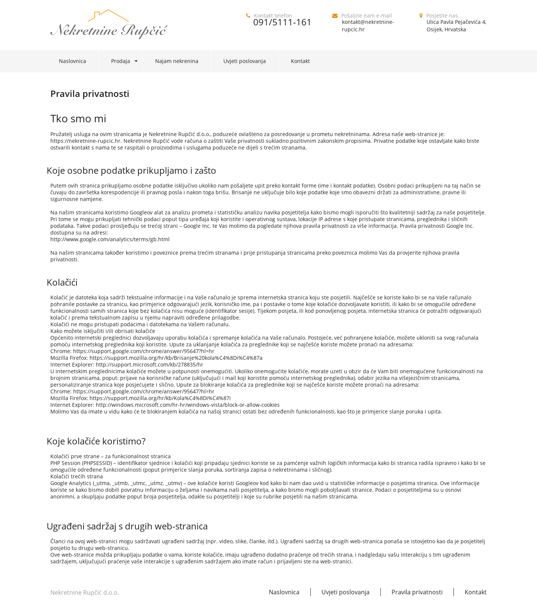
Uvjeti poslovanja (244, 61)
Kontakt (300, 61)
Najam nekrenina (176, 61)
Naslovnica (72, 61)
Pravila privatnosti (417, 592)
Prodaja (120, 61)
